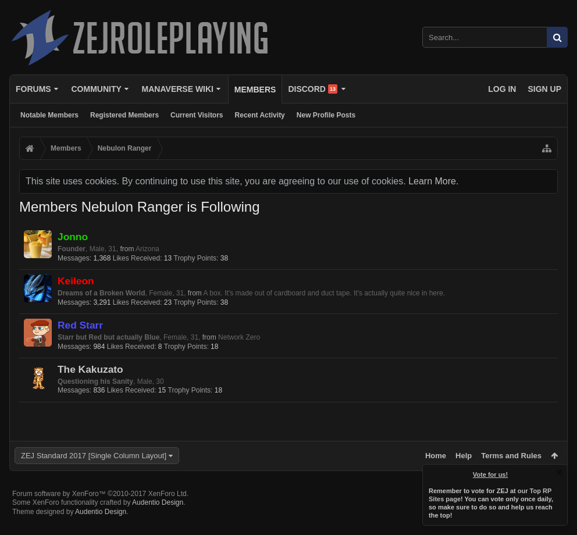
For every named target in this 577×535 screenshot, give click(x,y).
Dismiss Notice (559, 472)
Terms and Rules (511, 455)
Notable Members (49, 115)
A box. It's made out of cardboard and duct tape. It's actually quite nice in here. (325, 293)
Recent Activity (260, 115)
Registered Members (124, 115)
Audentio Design (157, 521)
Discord (312, 89)
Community (96, 89)
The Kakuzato (90, 369)
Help (463, 455)
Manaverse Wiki (177, 89)
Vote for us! (490, 474)
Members (255, 89)
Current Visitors (196, 115)
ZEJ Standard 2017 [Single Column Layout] (93, 455)
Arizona (147, 249)
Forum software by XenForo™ (100, 512)
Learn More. (433, 181)
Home (435, 455)
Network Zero (239, 337)
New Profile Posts (326, 115)
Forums (33, 89)
